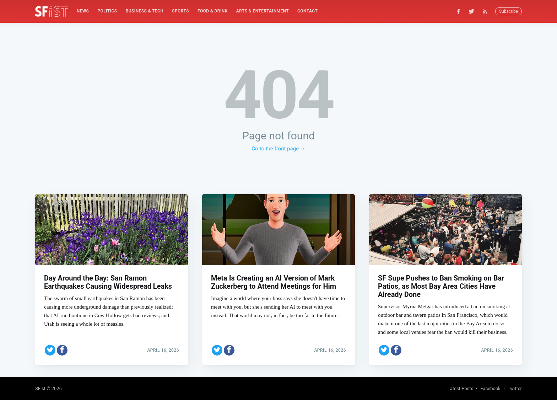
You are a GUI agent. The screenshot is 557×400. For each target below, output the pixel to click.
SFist (40, 388)
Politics (107, 11)
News (83, 11)
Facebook (490, 388)
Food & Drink (213, 11)
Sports (180, 11)
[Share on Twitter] (50, 348)
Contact (307, 11)
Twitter (515, 388)
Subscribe (508, 11)
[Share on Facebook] (62, 348)
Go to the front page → (278, 148)
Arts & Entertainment (262, 11)
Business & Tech (145, 11)
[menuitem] (82, 11)
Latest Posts (461, 388)
